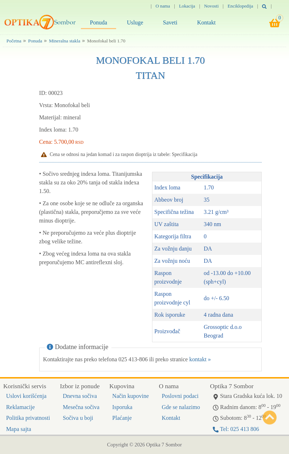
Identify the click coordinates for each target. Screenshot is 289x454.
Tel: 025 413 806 (236, 429)
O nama (163, 6)
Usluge (135, 22)
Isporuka (122, 407)
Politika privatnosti (28, 418)
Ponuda (98, 22)
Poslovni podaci (180, 396)
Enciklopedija (240, 6)
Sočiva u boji (78, 418)
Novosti (211, 6)
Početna (13, 40)
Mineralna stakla (64, 40)
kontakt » (200, 359)
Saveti (170, 22)
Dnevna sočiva (80, 396)
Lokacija (187, 6)
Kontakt (206, 22)
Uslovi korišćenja (26, 396)
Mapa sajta (18, 429)
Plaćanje (122, 418)
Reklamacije (20, 407)
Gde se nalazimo (181, 407)
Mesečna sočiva (81, 407)
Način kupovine (130, 396)
